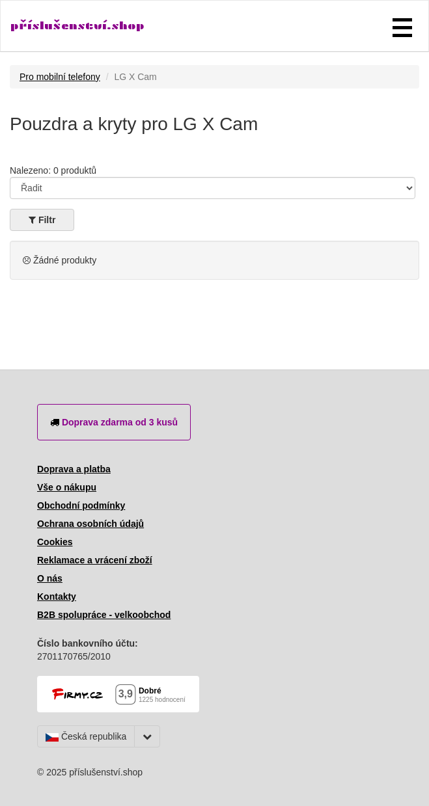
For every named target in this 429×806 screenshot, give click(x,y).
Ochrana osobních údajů (90, 523)
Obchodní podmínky (81, 505)
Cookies (54, 542)
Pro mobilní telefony (60, 77)
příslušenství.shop (77, 26)
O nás (49, 578)
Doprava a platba (74, 469)
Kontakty (56, 596)
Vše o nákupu (66, 487)
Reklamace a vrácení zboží (94, 560)
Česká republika (86, 736)
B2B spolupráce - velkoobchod (104, 615)
